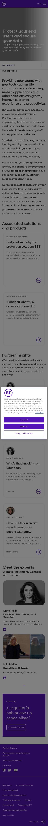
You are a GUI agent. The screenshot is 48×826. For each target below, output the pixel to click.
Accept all (24, 420)
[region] (24, 413)
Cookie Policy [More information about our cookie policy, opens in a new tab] (39, 413)
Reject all (23, 426)
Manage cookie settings (24, 433)
